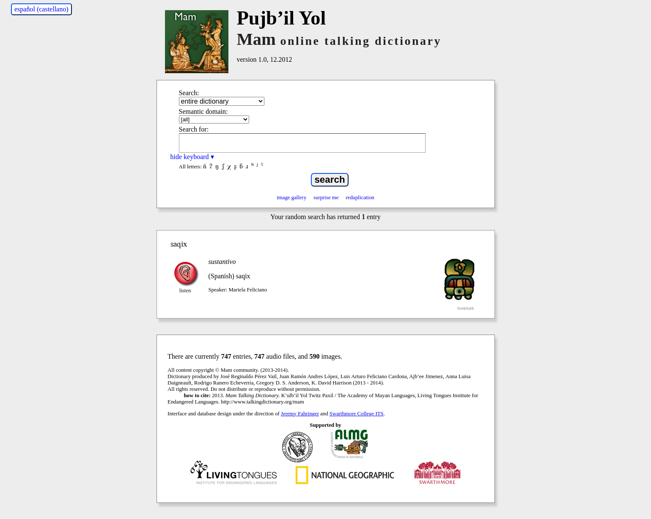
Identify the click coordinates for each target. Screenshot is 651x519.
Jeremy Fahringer (300, 414)
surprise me (325, 197)
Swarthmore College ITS (357, 414)
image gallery (291, 197)
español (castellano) (41, 9)
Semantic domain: (203, 111)
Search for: (194, 129)
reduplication (360, 197)
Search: (189, 92)
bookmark (466, 308)
